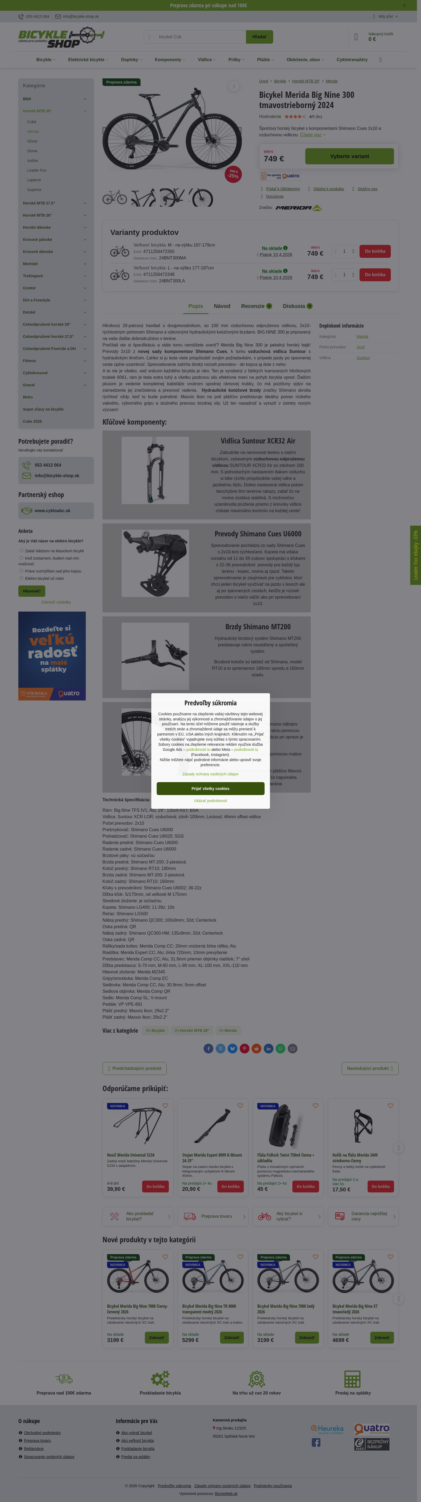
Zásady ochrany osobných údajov (210, 774)
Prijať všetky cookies (210, 788)
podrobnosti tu (198, 749)
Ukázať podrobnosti (210, 801)
